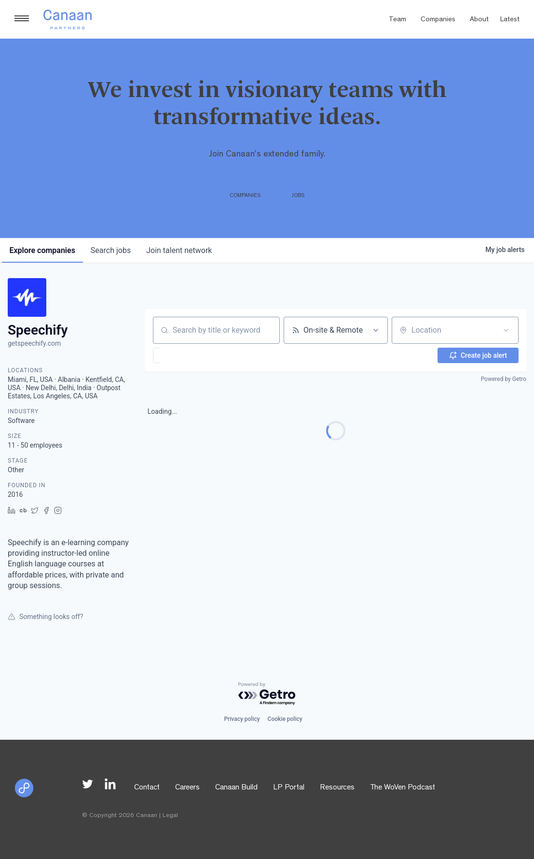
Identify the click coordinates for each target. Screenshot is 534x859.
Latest (510, 20)
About (479, 20)
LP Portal (288, 788)
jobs (111, 250)
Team (397, 20)
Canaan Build (236, 788)
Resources (337, 788)
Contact (147, 788)
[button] (185, 355)
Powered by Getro (503, 379)
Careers (187, 788)
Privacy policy (242, 719)
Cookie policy (285, 719)
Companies (438, 20)
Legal (170, 816)
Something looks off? (45, 616)
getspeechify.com (34, 343)
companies (42, 250)
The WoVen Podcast (402, 788)
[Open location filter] (506, 330)
